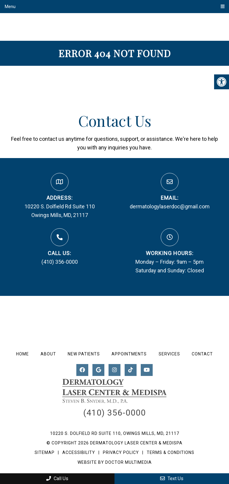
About (48, 354)
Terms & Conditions (170, 452)
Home (22, 354)
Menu (10, 6)
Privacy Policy (121, 452)
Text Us (171, 478)
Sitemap (45, 452)
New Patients (84, 354)
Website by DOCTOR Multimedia (115, 462)
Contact (202, 354)
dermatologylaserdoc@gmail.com (170, 206)
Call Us (57, 478)
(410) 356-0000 (59, 262)
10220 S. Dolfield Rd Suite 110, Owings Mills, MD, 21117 (114, 433)
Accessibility (78, 452)
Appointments (129, 354)
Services (169, 354)
